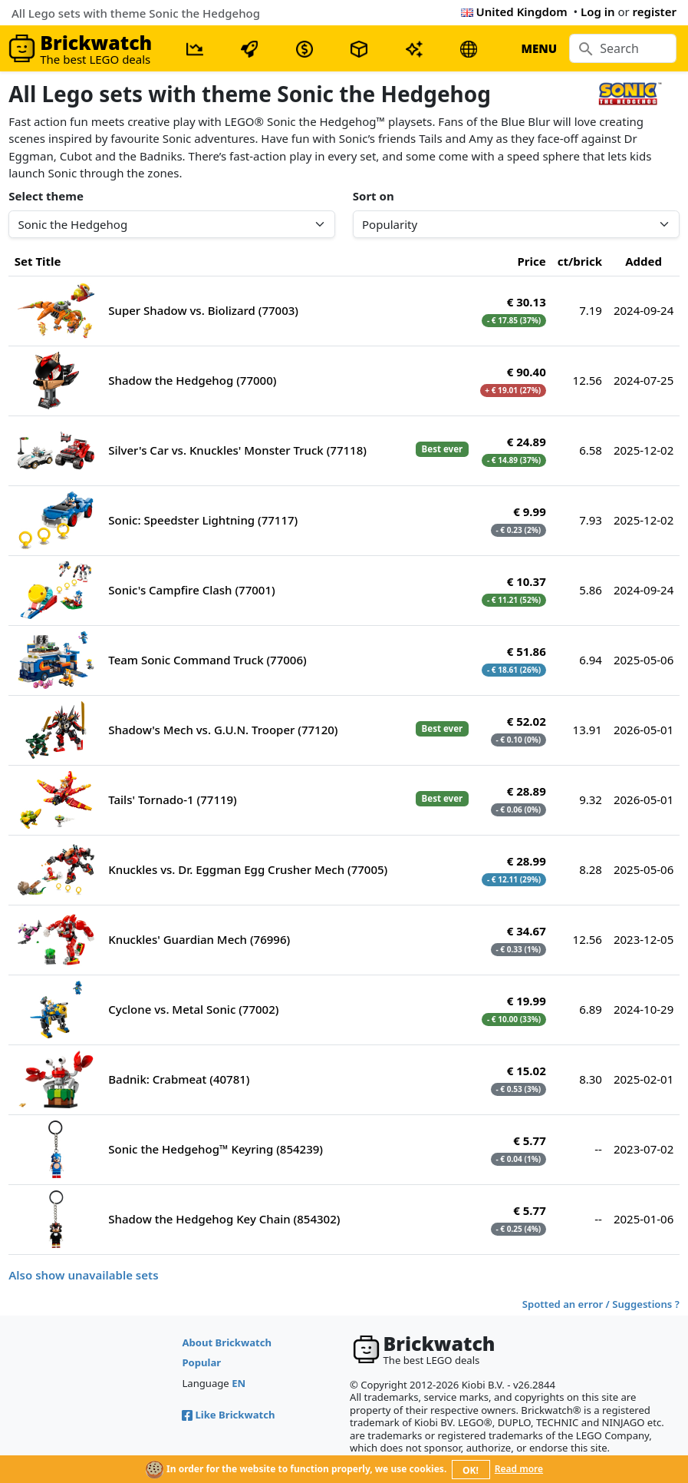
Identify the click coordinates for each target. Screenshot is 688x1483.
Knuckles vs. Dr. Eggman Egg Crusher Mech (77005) (247, 869)
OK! (471, 1470)
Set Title (38, 261)
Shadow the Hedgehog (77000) (192, 380)
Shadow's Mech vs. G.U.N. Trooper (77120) (222, 729)
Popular (201, 1362)
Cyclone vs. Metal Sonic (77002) (193, 1009)
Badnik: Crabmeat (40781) (178, 1079)
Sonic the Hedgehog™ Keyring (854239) (215, 1149)
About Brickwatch (227, 1342)
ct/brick (580, 261)
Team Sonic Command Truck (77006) (207, 659)
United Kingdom (514, 11)
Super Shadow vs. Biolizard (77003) (203, 310)
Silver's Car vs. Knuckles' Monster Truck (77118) (237, 450)
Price (532, 261)
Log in (598, 11)
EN (238, 1383)
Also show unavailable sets (83, 1275)
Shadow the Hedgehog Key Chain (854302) (224, 1218)
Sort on (373, 196)
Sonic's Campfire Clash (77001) (191, 590)
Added (643, 261)
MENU (539, 48)
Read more (519, 1468)
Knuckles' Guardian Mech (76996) (199, 939)
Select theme (46, 196)
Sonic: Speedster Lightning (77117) (203, 520)
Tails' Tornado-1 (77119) (172, 799)
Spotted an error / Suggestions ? (601, 1304)
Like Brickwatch (228, 1415)
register (654, 11)
